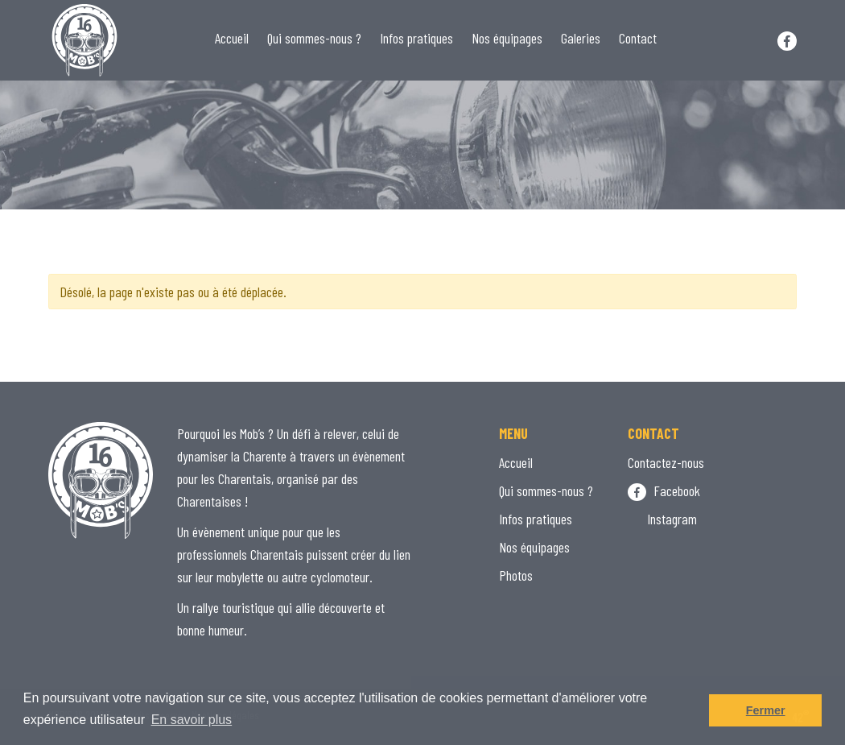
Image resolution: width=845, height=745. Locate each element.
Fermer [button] (765, 710)
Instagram (662, 519)
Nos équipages (507, 38)
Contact (638, 38)
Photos (516, 575)
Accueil (232, 38)
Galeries (580, 38)
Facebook (664, 490)
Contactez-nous (666, 462)
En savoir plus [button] (192, 719)
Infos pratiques (416, 38)
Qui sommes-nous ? (314, 38)
